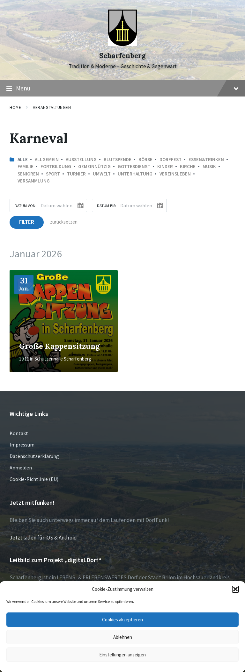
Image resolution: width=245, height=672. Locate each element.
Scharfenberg (122, 55)
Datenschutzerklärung (34, 456)
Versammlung (34, 181)
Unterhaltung (135, 174)
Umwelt (102, 174)
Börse (145, 159)
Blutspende (117, 159)
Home (15, 107)
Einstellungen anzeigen (122, 655)
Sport (53, 174)
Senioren (28, 174)
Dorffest (171, 159)
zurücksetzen (64, 222)
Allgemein (47, 159)
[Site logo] (122, 43)
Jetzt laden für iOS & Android (43, 537)
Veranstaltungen (52, 107)
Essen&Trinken (206, 159)
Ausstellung (81, 159)
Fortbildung (56, 166)
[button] (235, 589)
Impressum (22, 444)
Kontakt (19, 433)
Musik (209, 166)
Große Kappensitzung (59, 346)
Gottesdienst (134, 166)
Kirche (188, 166)
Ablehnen (122, 637)
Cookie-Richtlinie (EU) (34, 479)
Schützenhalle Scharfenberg (62, 359)
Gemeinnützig (94, 166)
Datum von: (25, 205)
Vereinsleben (175, 174)
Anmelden (21, 467)
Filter (26, 221)
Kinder (165, 166)
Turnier (76, 174)
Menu (122, 88)
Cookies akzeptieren (122, 620)
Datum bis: (106, 205)
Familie (25, 166)
